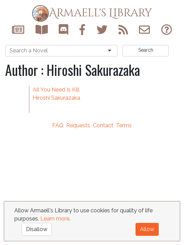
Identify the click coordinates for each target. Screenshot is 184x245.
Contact (103, 125)
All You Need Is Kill (56, 89)
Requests (78, 125)
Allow (147, 229)
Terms (124, 125)
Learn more (54, 218)
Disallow (36, 229)
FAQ (57, 125)
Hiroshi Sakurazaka (56, 98)
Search (145, 50)
